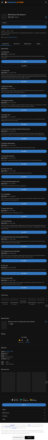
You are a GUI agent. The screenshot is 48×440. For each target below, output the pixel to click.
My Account (6, 411)
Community (20, 341)
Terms (29, 425)
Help (4, 418)
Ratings (38, 42)
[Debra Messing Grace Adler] (14, 305)
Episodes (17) (5, 42)
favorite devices (12, 36)
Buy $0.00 (24, 64)
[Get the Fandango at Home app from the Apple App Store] (15, 399)
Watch (4, 408)
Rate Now (27, 341)
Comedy (7, 350)
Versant (12, 425)
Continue (29, 437)
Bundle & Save (27, 42)
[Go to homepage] (14, 2)
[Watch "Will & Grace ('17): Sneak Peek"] (24, 60)
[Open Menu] (2, 2)
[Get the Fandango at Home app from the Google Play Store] (24, 399)
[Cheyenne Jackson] (41, 305)
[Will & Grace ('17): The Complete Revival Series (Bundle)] (27, 320)
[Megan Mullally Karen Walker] (32, 305)
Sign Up (24, 403)
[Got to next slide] (46, 305)
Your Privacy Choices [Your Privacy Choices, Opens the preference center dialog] (18, 437)
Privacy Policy (8, 426)
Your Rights (14, 428)
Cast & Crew (17, 42)
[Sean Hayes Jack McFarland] (23, 305)
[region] (24, 431)
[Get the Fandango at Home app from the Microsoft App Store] (33, 399)
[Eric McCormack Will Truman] (5, 305)
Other (12, 350)
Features (5, 415)
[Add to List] (46, 17)
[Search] (46, 2)
